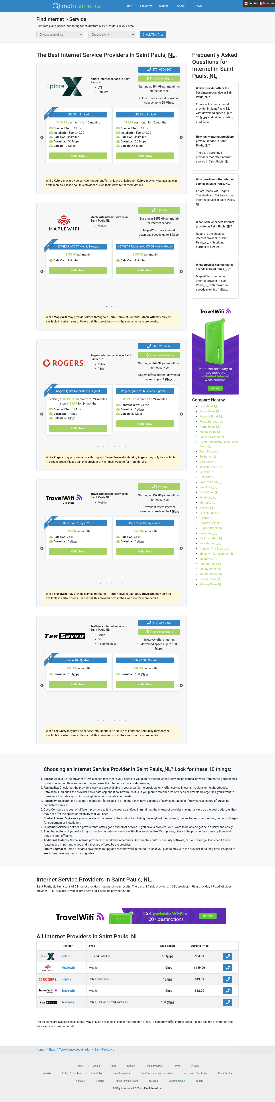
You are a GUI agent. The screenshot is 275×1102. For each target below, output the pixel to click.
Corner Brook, (210, 579)
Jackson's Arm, (211, 467)
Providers (146, 6)
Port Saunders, (211, 538)
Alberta (47, 1073)
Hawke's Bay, (209, 523)
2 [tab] (106, 170)
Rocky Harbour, (211, 421)
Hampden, (208, 477)
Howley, (206, 507)
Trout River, (208, 451)
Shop (128, 6)
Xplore (66, 956)
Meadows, (208, 558)
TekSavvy (68, 1002)
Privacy (195, 1065)
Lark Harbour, (210, 513)
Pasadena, (208, 533)
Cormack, (207, 461)
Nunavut (80, 1080)
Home (79, 1065)
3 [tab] (111, 170)
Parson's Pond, (211, 416)
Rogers (66, 979)
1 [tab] (101, 170)
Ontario (100, 1080)
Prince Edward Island (126, 1080)
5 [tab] (122, 170)
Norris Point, (209, 426)
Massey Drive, (210, 584)
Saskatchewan (176, 1080)
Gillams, (206, 518)
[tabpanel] (78, 135)
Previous (42, 137)
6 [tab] (125, 446)
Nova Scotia (225, 1073)
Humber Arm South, (214, 548)
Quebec (153, 1080)
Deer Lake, (208, 487)
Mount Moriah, (211, 574)
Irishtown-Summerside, (216, 553)
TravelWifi (68, 990)
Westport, (207, 497)
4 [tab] (117, 170)
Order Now (78, 156)
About (181, 6)
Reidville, (207, 472)
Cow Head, (208, 406)
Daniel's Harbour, (212, 437)
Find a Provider (154, 1065)
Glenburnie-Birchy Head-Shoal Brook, (218, 444)
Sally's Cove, (209, 411)
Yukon (199, 1080)
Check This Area (153, 34)
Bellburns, (208, 456)
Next (181, 137)
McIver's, (207, 502)
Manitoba (96, 1073)
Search (163, 6)
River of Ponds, (211, 482)
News (198, 6)
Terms (176, 1065)
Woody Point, (210, 432)
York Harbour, (210, 543)
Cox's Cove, (208, 492)
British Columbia (71, 1073)
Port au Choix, (210, 564)
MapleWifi (68, 967)
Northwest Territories (196, 1073)
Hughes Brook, (211, 528)
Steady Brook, (210, 569)
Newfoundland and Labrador (157, 1073)
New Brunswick (121, 1073)
